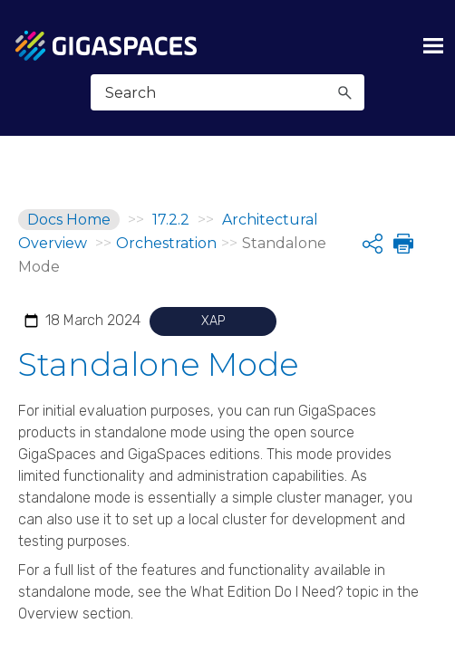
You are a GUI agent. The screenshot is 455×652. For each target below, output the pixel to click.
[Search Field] (227, 92)
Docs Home (69, 219)
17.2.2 (170, 219)
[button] (345, 92)
